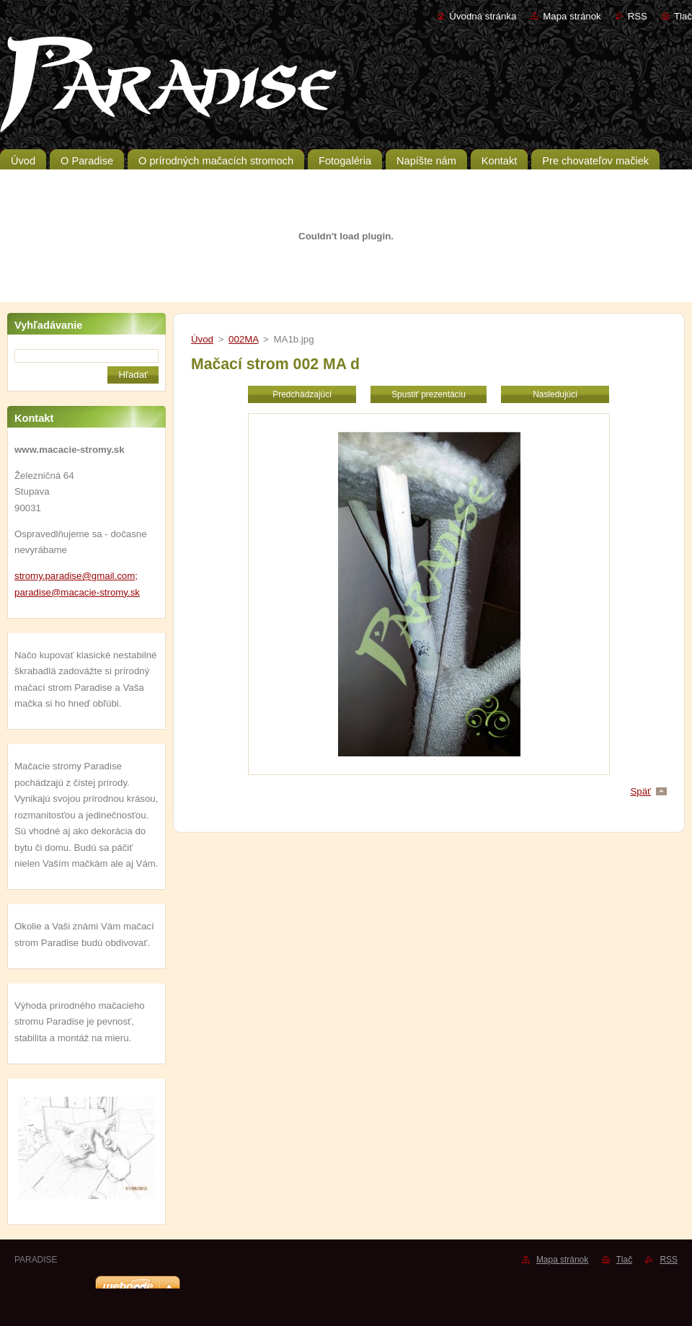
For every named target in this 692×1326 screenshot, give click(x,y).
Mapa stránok (571, 16)
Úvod (202, 339)
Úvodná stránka (482, 16)
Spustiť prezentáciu (428, 394)
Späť (640, 791)
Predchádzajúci (302, 394)
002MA (243, 339)
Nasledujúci (555, 394)
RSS (637, 16)
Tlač (683, 16)
